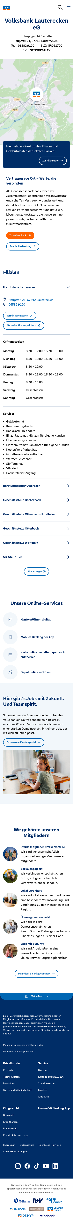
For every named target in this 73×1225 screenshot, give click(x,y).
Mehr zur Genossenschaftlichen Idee (23, 1045)
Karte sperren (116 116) (51, 1076)
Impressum (9, 1145)
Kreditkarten (10, 1121)
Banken (42, 1070)
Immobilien (9, 1083)
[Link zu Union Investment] (22, 1200)
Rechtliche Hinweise (50, 1145)
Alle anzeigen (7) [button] (36, 571)
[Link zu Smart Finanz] (55, 1209)
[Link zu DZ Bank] (18, 1209)
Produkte (8, 1070)
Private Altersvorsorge (16, 1135)
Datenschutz (27, 1145)
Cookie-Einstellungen (15, 1151)
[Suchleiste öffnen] (60, 7)
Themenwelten (11, 1076)
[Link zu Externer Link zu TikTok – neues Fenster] (36, 1166)
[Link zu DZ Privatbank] (36, 1209)
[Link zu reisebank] (47, 1215)
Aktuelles (43, 1096)
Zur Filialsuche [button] (52, 160)
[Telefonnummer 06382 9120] (17, 304)
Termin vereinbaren (20, 315)
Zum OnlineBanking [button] (23, 246)
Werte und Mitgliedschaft (17, 1090)
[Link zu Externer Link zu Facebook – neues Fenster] (27, 1166)
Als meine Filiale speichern (24, 325)
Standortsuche (46, 1083)
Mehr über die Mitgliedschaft (36, 973)
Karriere (42, 1090)
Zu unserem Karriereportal (24, 742)
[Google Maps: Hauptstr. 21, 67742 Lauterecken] (31, 300)
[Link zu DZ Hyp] (25, 1215)
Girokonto (8, 1115)
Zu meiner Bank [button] (20, 235)
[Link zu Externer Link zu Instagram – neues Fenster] (18, 1166)
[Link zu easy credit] (54, 1201)
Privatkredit (10, 1128)
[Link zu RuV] (38, 1200)
